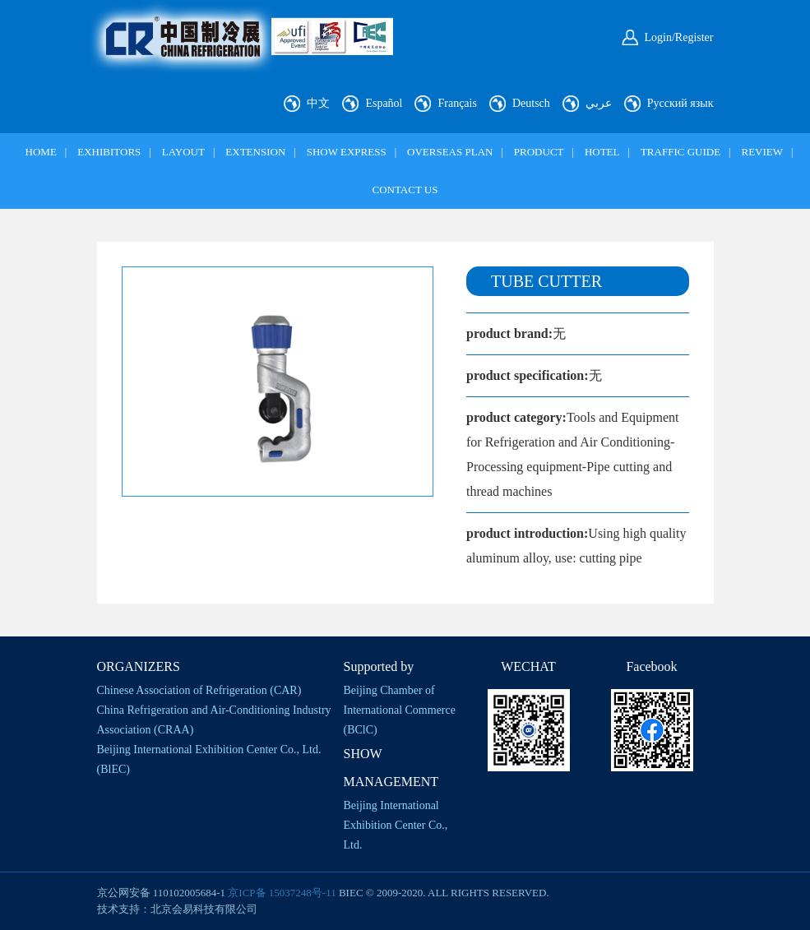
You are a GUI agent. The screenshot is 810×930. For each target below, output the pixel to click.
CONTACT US (405, 189)
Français (456, 103)
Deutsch (531, 103)
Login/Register (679, 37)
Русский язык (680, 103)
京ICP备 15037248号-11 (282, 892)
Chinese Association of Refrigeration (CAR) (199, 690)
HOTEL (602, 152)
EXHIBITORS (109, 152)
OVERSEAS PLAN (450, 152)
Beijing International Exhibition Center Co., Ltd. (396, 825)
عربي (599, 103)
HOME (41, 152)
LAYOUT (183, 152)
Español (383, 103)
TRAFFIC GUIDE (680, 152)
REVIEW (762, 152)
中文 (318, 103)
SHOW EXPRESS (346, 152)
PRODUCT (539, 152)
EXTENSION (255, 152)
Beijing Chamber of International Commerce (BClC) (400, 710)
